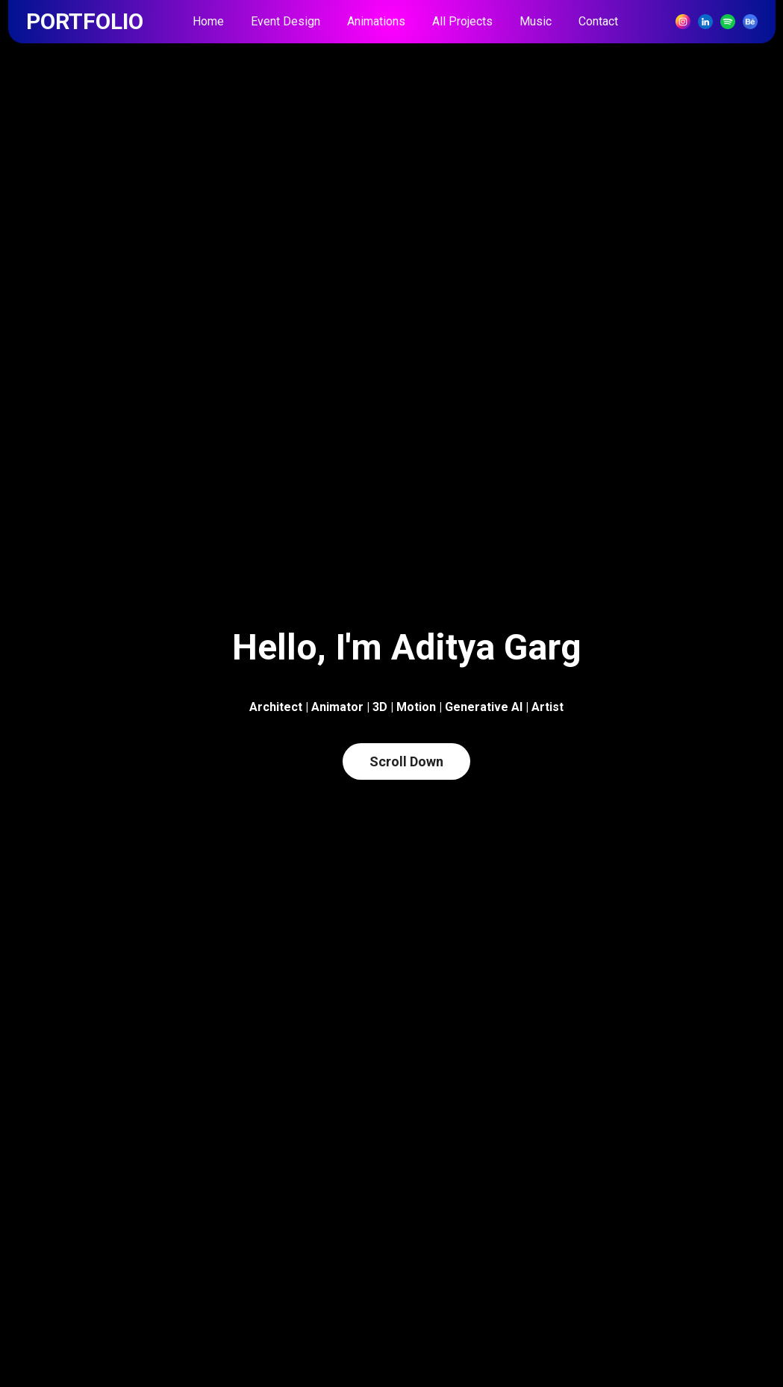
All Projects (462, 21)
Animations (376, 21)
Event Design (285, 21)
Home (208, 21)
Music (536, 21)
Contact (598, 21)
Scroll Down (406, 761)
